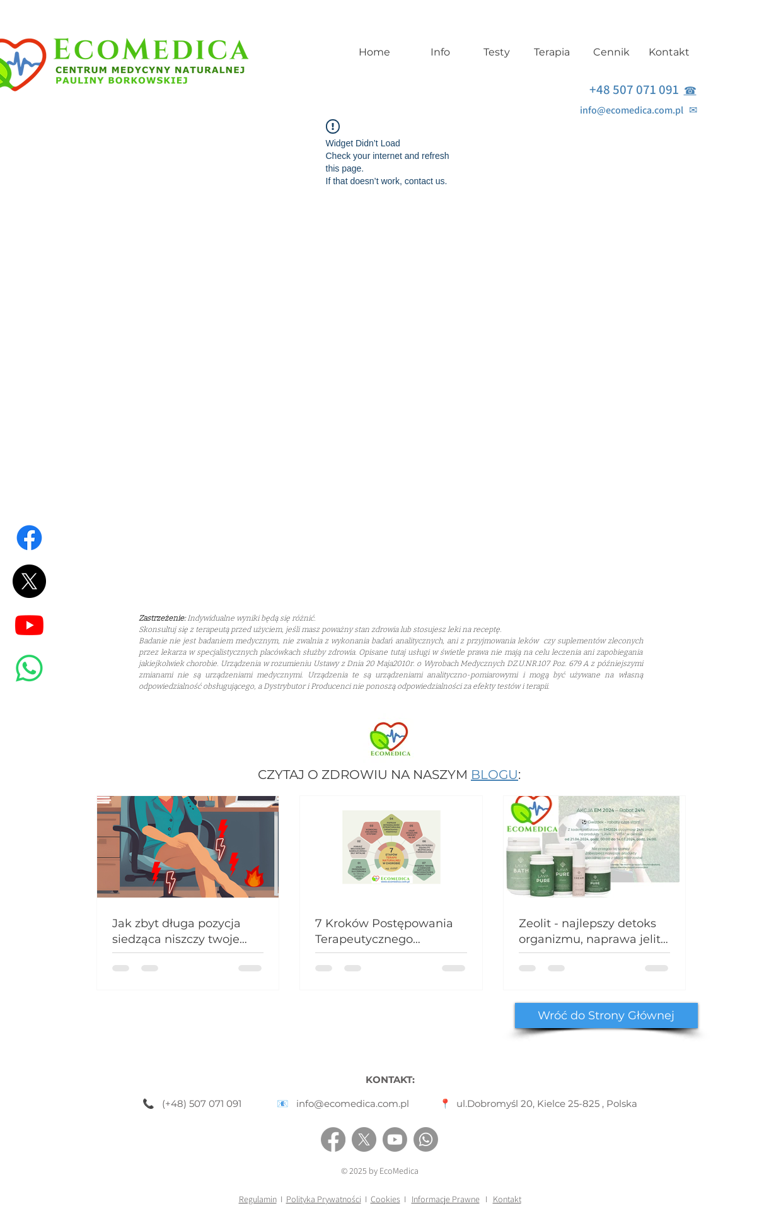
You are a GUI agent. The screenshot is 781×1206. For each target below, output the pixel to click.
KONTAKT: (390, 1080)
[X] (29, 581)
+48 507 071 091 (636, 89)
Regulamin (258, 1199)
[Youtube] (29, 624)
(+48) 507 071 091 (201, 1103)
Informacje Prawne (446, 1199)
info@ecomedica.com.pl (634, 110)
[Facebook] (29, 537)
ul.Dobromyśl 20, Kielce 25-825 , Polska (546, 1103)
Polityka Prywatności (323, 1199)
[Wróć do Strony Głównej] (606, 1015)
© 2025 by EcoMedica (380, 1170)
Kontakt (507, 1199)
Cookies (385, 1199)
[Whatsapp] (29, 668)
